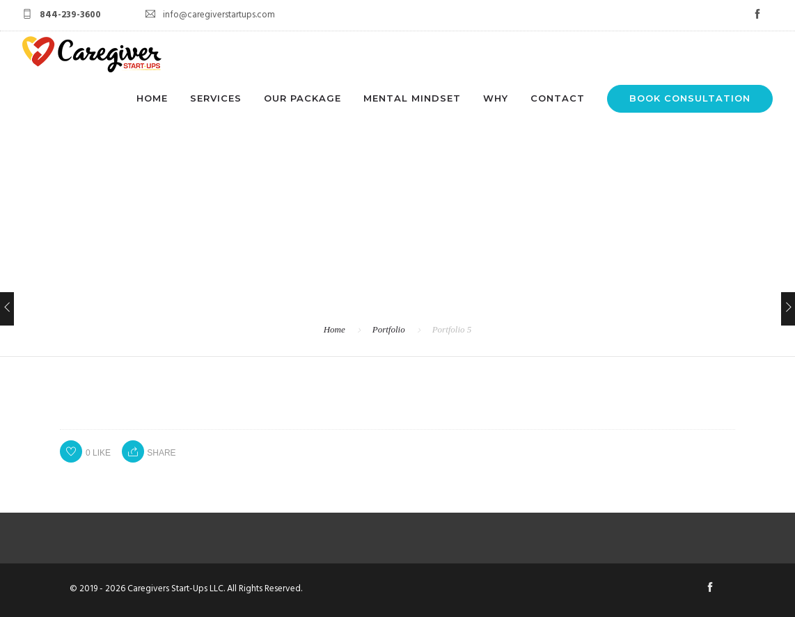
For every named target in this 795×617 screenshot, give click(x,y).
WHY (495, 98)
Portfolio (388, 329)
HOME (152, 98)
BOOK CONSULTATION (689, 98)
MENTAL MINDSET (412, 98)
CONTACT (557, 98)
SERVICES (216, 98)
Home (334, 329)
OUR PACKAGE (302, 98)
